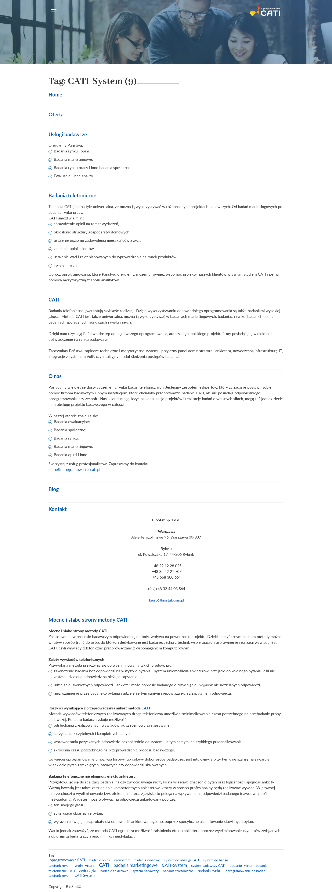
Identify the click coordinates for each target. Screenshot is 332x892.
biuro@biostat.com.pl (166, 600)
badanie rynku (241, 865)
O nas (55, 376)
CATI (53, 299)
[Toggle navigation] (53, 11)
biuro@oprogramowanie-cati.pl (74, 469)
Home (55, 94)
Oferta (56, 114)
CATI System (85, 875)
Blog (53, 489)
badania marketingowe (135, 865)
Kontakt (57, 509)
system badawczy (146, 871)
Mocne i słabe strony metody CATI (87, 620)
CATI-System (174, 865)
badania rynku (209, 870)
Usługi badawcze (67, 134)
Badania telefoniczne (72, 195)
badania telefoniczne (178, 871)
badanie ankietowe (114, 871)
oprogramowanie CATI (67, 860)
